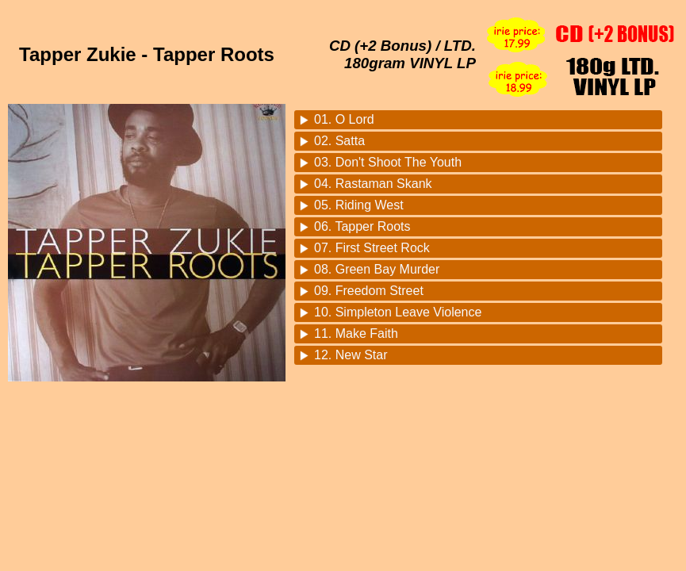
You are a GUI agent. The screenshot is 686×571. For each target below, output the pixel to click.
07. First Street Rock (372, 248)
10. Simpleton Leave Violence (397, 312)
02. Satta (339, 141)
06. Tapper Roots (362, 226)
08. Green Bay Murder (376, 269)
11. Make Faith (356, 333)
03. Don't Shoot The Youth (388, 162)
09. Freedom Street (368, 290)
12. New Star (350, 355)
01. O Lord (344, 119)
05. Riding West (359, 205)
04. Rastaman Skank (373, 183)
